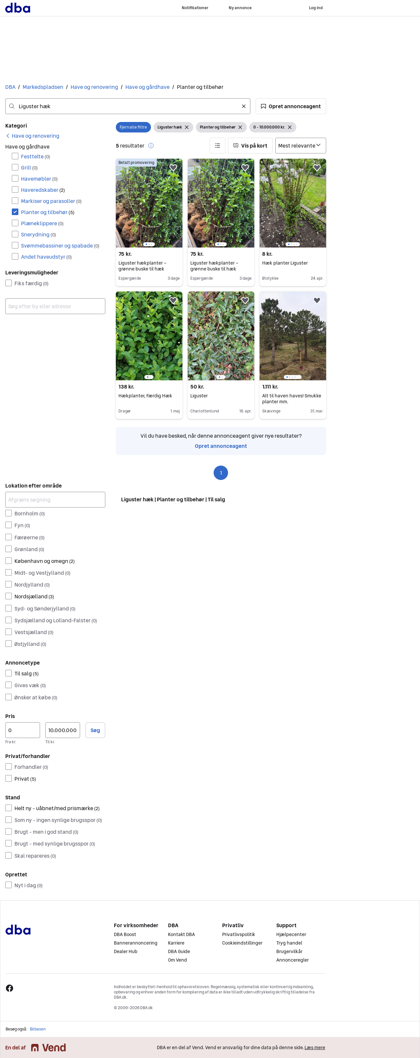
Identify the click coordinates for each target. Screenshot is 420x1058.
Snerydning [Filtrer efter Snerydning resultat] (38, 234)
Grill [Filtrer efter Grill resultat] (29, 167)
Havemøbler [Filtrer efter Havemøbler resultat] (39, 179)
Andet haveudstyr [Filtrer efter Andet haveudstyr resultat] (46, 257)
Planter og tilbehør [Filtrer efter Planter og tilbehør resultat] (47, 212)
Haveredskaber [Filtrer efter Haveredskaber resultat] (43, 190)
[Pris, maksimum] (62, 730)
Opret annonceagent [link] (221, 446)
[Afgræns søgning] (55, 500)
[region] (149, 203)
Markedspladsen (43, 86)
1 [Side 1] (221, 473)
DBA (10, 86)
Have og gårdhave (147, 86)
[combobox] (127, 106)
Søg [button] (95, 730)
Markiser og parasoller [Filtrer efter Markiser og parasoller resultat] (51, 201)
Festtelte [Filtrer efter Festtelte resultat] (35, 156)
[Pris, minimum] (22, 730)
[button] (291, 106)
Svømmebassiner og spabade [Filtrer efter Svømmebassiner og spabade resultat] (60, 246)
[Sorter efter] (300, 145)
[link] (32, 136)
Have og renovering (94, 86)
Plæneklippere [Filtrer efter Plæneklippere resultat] (42, 223)
